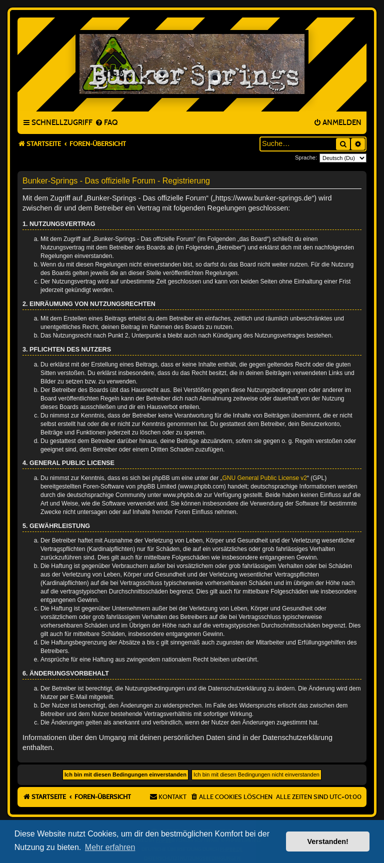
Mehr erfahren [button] (110, 847)
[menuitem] (106, 123)
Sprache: (306, 157)
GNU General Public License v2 (264, 478)
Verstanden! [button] (328, 842)
